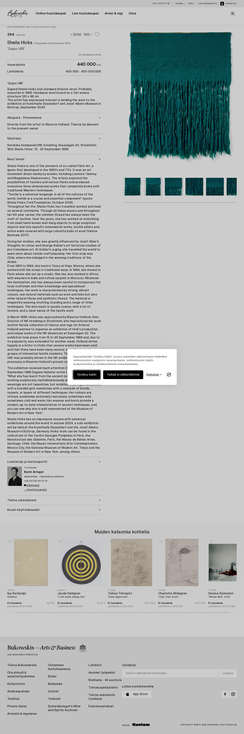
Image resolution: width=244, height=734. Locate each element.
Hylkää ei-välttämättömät (123, 374)
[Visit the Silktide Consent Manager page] (169, 374)
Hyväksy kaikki (86, 374)
